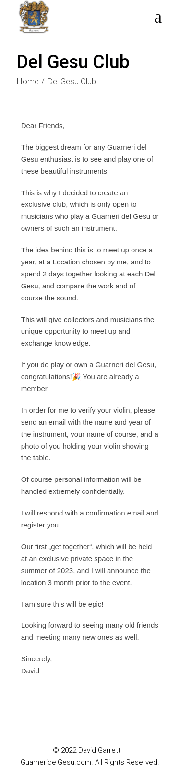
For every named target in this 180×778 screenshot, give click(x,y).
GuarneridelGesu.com (56, 762)
